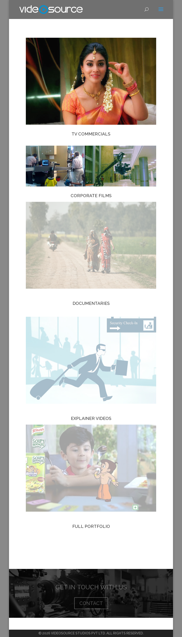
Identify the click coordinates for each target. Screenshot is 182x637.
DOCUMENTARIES (91, 303)
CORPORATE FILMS (91, 195)
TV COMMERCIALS (91, 133)
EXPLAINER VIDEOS (91, 418)
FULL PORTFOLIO (91, 526)
